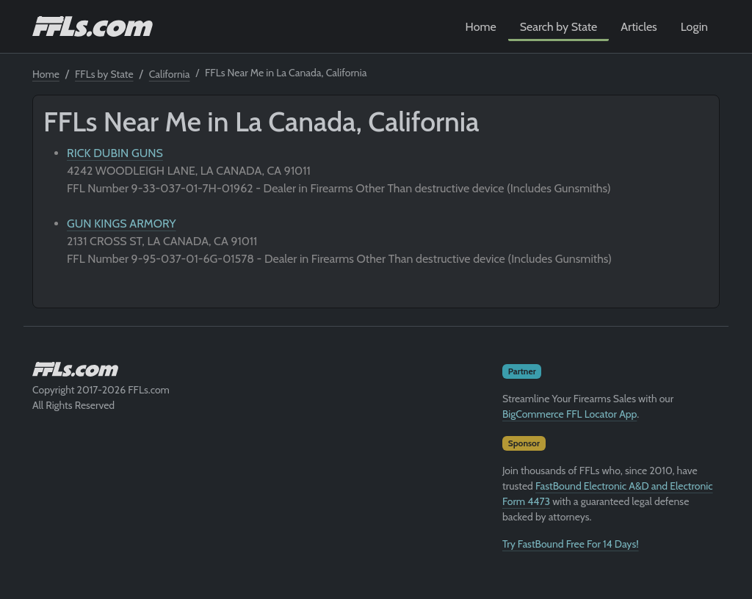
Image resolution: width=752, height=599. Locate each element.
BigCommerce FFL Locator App (569, 414)
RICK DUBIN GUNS (115, 153)
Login (694, 27)
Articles (639, 27)
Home (481, 27)
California (169, 74)
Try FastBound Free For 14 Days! (570, 544)
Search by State (559, 27)
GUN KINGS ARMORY (121, 223)
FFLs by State (104, 74)
